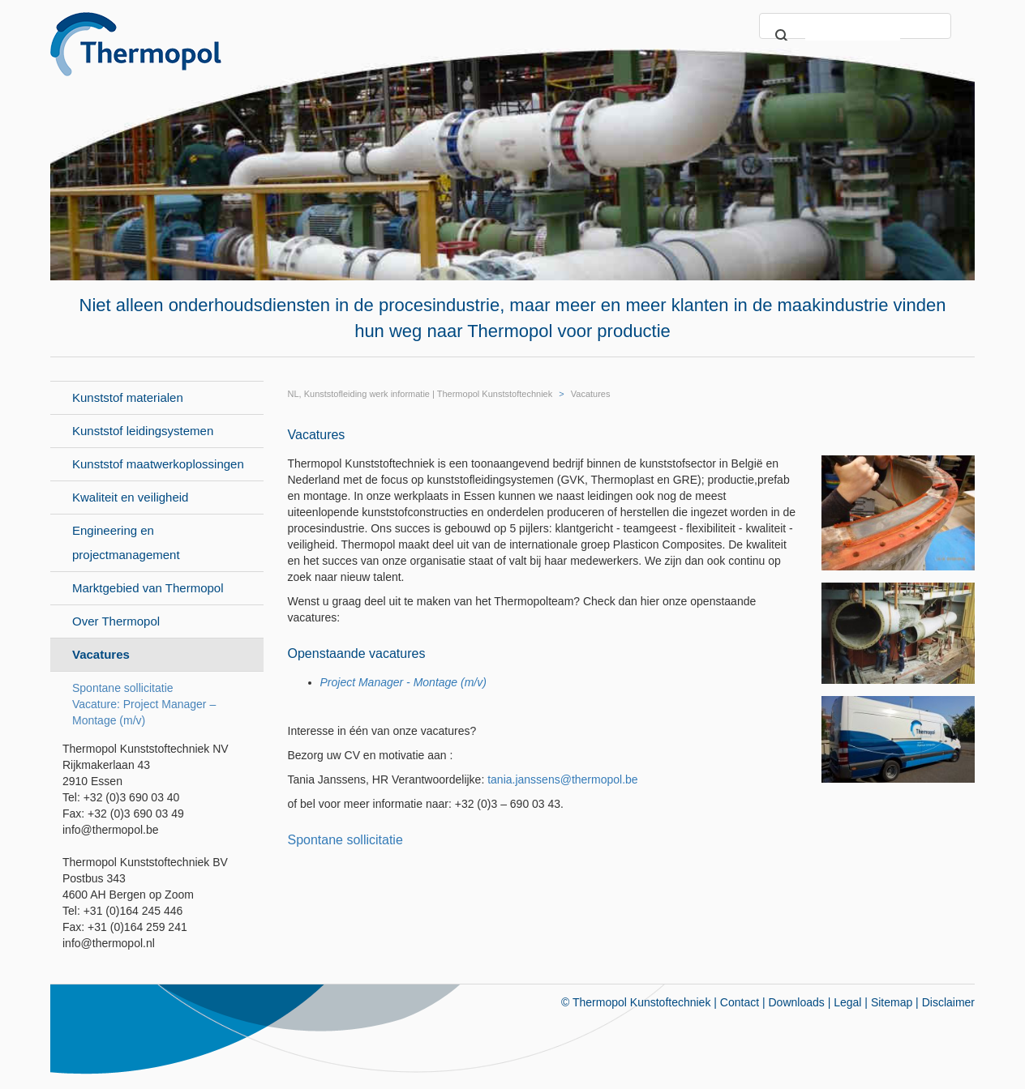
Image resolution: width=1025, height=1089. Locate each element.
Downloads (797, 1002)
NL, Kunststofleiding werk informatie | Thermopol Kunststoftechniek (420, 394)
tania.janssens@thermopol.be (562, 779)
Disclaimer (948, 1002)
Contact (739, 1002)
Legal (847, 1002)
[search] (852, 36)
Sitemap (891, 1002)
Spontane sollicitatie (345, 840)
